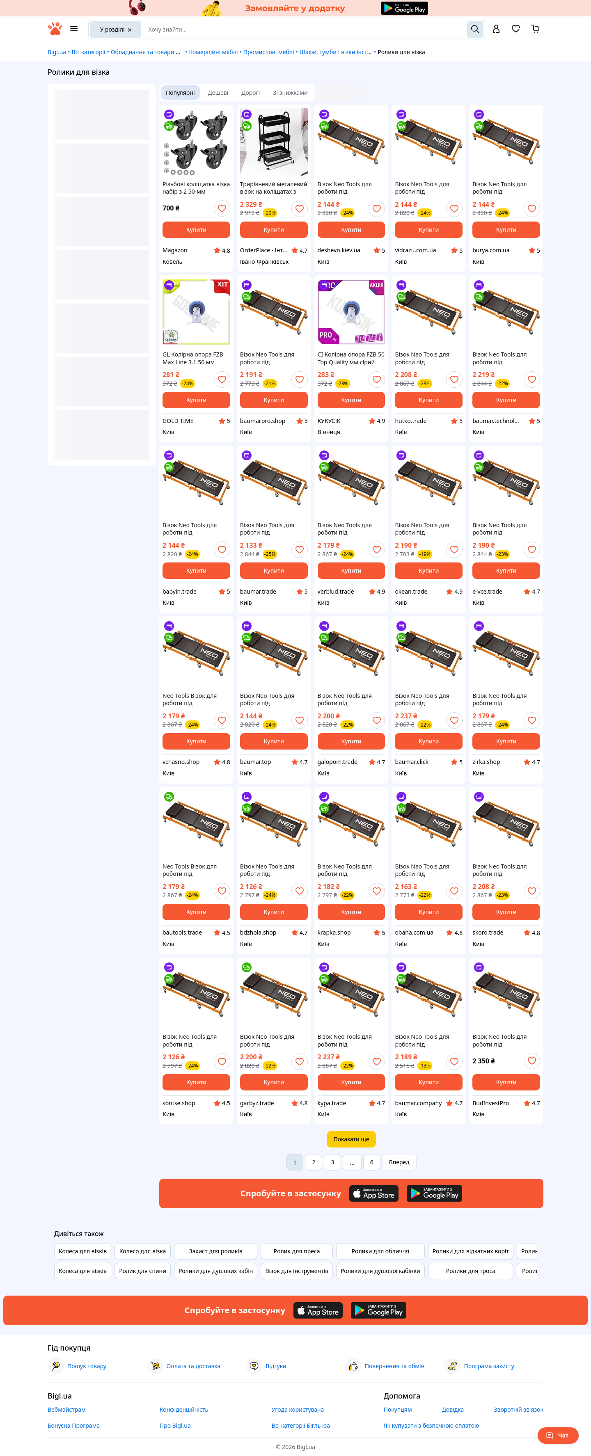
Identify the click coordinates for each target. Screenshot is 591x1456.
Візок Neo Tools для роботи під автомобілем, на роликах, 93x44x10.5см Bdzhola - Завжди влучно (272, 870)
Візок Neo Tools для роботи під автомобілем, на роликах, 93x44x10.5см (504, 1040)
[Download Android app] (434, 1193)
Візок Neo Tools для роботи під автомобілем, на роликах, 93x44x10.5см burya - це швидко (504, 188)
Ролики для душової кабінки (380, 1271)
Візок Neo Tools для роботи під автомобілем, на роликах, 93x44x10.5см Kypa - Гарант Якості (349, 1040)
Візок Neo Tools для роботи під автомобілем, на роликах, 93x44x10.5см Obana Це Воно (426, 870)
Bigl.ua (57, 52)
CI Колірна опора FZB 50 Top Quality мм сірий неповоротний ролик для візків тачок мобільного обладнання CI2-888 (351, 358)
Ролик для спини (142, 1271)
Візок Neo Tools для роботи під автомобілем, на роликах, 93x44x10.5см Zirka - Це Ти (504, 699)
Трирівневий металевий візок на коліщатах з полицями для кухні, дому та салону (273, 188)
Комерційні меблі (213, 52)
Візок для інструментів (296, 1271)
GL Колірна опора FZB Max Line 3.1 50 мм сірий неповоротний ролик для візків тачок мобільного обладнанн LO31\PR (195, 358)
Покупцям (398, 1409)
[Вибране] (516, 31)
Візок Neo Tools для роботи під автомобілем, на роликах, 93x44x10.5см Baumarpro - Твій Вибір (272, 358)
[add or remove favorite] (222, 208)
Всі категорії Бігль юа (301, 1425)
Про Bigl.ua (175, 1425)
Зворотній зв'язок (518, 1409)
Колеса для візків (83, 1251)
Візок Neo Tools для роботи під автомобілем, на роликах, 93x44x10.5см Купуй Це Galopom (349, 699)
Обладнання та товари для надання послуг (171, 52)
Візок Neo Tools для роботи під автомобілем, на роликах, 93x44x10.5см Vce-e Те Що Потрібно (194, 528)
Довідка (453, 1409)
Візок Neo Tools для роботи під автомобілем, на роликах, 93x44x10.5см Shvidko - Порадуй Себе (350, 528)
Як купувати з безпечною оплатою (431, 1425)
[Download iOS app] (374, 1193)
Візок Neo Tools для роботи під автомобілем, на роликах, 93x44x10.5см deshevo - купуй (349, 188)
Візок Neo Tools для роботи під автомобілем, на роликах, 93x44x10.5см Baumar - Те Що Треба (426, 699)
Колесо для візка (142, 1251)
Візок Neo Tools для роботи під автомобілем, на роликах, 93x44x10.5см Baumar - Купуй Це (504, 358)
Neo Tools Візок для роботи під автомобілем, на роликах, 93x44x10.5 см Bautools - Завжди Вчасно (195, 870)
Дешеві (218, 92)
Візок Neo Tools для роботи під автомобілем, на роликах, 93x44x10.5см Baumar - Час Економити (272, 528)
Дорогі (250, 92)
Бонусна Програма (74, 1425)
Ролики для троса (470, 1271)
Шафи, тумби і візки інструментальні (351, 52)
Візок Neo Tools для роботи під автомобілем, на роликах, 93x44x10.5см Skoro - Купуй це (504, 870)
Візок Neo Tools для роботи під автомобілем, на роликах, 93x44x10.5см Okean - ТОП (426, 528)
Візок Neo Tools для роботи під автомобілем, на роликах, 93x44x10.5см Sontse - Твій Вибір (194, 1040)
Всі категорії (88, 52)
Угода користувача (298, 1409)
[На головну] (55, 33)
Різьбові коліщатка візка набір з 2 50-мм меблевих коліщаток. (196, 188)
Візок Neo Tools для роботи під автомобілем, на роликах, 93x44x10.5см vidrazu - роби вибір (426, 188)
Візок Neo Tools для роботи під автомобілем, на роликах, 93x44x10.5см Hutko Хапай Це (426, 358)
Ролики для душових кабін (216, 1271)
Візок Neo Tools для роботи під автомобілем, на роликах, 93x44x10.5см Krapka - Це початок (349, 870)
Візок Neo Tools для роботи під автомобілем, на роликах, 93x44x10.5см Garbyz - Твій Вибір (272, 1040)
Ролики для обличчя (380, 1251)
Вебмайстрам (67, 1409)
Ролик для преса (297, 1251)
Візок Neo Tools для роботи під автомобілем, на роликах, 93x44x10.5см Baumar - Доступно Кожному (426, 1040)
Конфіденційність (184, 1409)
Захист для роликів (216, 1251)
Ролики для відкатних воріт (471, 1251)
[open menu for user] (496, 30)
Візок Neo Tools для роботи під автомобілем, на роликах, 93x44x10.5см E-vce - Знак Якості (504, 528)
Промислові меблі (268, 52)
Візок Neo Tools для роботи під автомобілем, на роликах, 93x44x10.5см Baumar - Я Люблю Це (272, 699)
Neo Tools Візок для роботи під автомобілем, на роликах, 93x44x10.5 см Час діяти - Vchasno (195, 699)
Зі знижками (290, 92)
